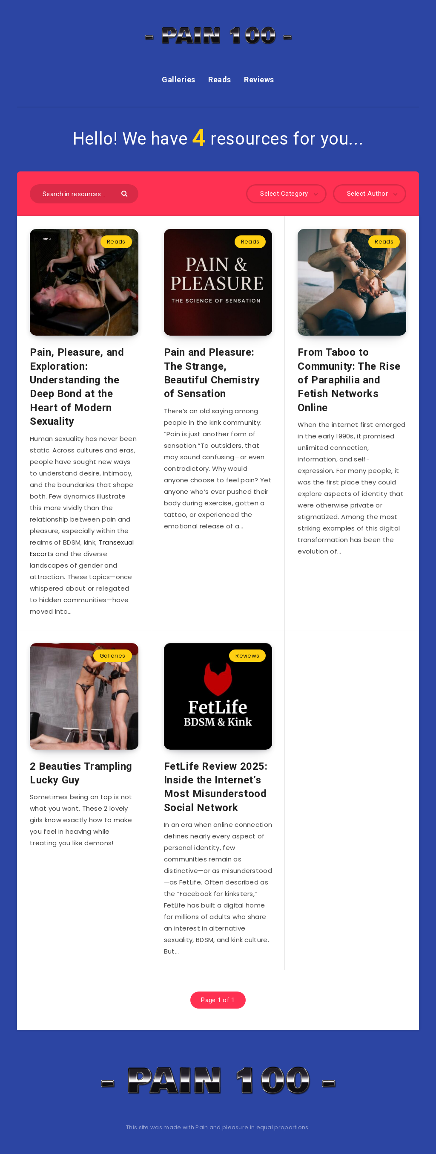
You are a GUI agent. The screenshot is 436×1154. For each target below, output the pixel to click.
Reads (219, 79)
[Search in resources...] (84, 193)
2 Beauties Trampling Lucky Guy (81, 773)
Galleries (178, 79)
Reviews (259, 79)
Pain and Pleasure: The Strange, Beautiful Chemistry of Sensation (212, 373)
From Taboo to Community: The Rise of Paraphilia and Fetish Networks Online (349, 380)
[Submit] (125, 192)
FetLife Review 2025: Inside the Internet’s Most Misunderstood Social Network (216, 787)
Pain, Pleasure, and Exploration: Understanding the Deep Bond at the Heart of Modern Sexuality (77, 386)
